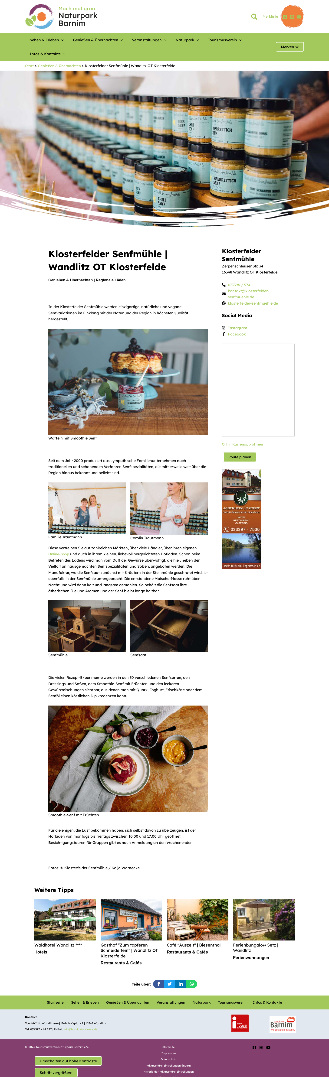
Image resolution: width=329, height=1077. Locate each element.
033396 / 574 (239, 271)
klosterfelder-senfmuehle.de (253, 289)
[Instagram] (292, 17)
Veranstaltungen (135, 40)
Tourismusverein (199, 40)
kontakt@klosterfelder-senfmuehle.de (248, 280)
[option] (128, 747)
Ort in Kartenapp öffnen (243, 430)
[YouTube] (299, 17)
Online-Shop (59, 540)
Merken (290, 40)
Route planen (240, 442)
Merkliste (270, 16)
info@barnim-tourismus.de (82, 1016)
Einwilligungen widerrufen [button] (168, 1065)
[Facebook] (285, 17)
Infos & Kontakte (237, 40)
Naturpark (167, 40)
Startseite (62, 989)
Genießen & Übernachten (90, 40)
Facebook (237, 320)
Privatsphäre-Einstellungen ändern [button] (168, 1052)
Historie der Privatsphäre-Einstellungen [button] (168, 1059)
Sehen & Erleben (44, 40)
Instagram (237, 314)
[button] (254, 17)
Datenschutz (168, 1046)
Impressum (168, 1040)
